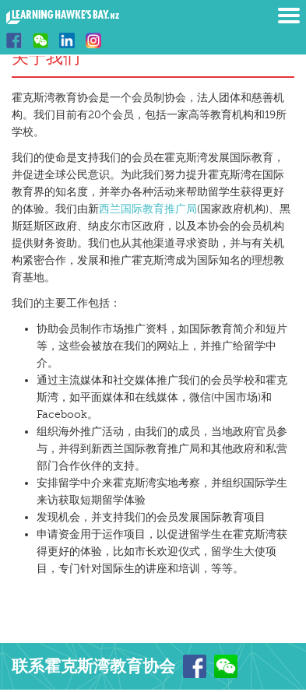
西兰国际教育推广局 (148, 209)
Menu (289, 15)
